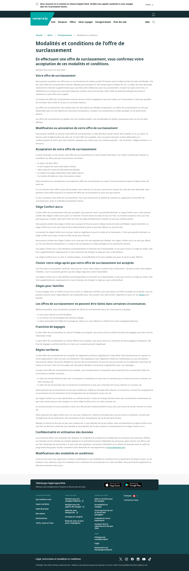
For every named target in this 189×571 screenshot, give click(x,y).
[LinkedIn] (138, 558)
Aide (147, 22)
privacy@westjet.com (116, 447)
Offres (73, 22)
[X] (120, 558)
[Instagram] (126, 558)
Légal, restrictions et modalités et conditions (58, 558)
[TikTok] (149, 558)
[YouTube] (143, 558)
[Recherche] (153, 22)
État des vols (120, 22)
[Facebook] (132, 558)
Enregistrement (103, 22)
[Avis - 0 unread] (153, 14)
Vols (53, 22)
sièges (142, 294)
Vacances (62, 22)
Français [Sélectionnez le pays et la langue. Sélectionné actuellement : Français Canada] (131, 495)
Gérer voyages (85, 22)
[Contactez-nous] (131, 500)
